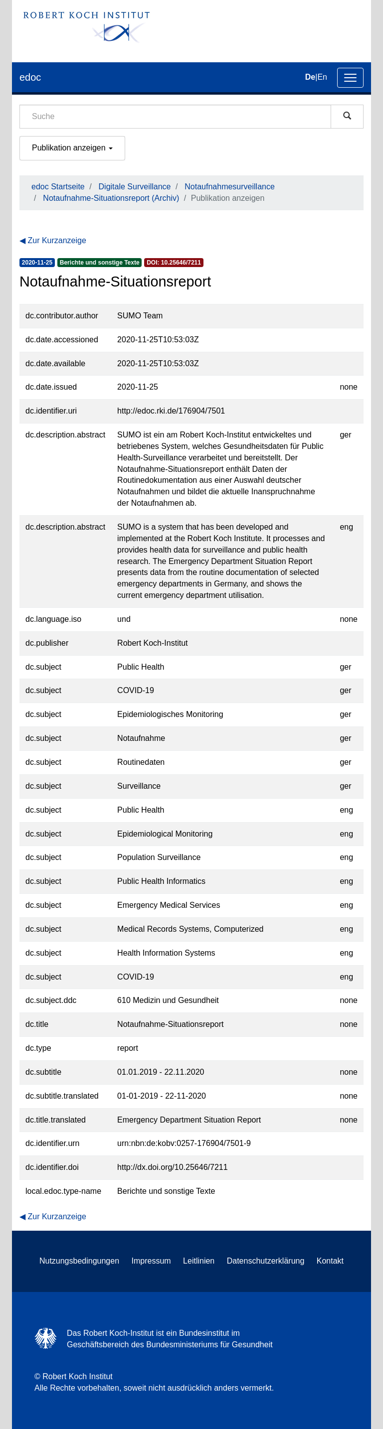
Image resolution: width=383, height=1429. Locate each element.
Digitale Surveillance (135, 186)
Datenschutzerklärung (266, 1261)
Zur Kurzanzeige (56, 240)
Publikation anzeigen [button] (72, 147)
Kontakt (330, 1261)
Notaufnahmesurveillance (230, 186)
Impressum (151, 1261)
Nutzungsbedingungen (79, 1261)
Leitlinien (198, 1261)
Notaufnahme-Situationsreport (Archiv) (111, 198)
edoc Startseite (58, 186)
